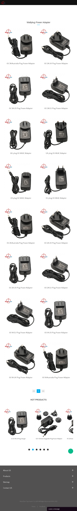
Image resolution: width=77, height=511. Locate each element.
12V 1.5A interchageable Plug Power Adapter (49, 439)
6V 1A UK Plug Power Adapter (20, 378)
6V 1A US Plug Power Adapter (56, 333)
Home (22, 12)
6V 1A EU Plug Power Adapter (20, 333)
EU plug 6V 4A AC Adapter (56, 198)
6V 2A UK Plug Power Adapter (56, 243)
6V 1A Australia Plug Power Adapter (56, 378)
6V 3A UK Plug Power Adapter (56, 64)
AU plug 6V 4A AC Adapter (20, 153)
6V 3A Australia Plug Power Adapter (21, 64)
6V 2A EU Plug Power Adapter (56, 288)
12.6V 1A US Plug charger (18, 439)
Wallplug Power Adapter (34, 12)
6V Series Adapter (51, 12)
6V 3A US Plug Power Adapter (21, 108)
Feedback (42, 506)
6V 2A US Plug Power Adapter (21, 288)
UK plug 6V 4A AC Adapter (56, 153)
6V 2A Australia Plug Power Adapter (21, 243)
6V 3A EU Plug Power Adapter (56, 108)
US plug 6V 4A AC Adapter (20, 198)
